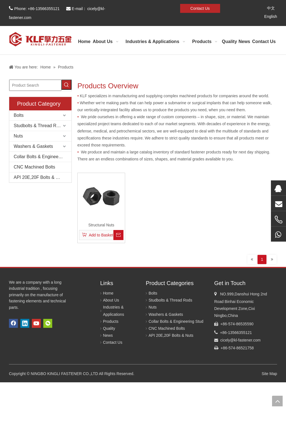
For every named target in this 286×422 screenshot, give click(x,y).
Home (108, 293)
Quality (109, 328)
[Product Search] (35, 85)
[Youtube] (148, 7)
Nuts (18, 136)
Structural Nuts (101, 225)
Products (110, 321)
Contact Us (200, 8)
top (277, 401)
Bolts (19, 115)
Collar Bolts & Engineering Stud (43, 156)
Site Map (269, 373)
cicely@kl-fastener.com (240, 340)
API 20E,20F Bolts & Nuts (39, 177)
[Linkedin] (139, 7)
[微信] (158, 7)
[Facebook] (129, 7)
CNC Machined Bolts (34, 167)
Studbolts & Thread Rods (38, 125)
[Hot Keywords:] (66, 85)
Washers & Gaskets (33, 146)
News (108, 335)
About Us (111, 300)
